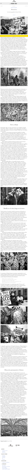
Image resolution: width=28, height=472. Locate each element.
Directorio (3, 452)
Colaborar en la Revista (5, 462)
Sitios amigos (4, 467)
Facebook (3, 457)
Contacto (3, 451)
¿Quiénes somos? (4, 450)
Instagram (3, 456)
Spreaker (3, 459)
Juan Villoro (14, 7)
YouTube (3, 455)
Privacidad (4, 465)
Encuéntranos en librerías (6, 466)
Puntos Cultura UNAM (6, 469)
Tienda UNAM (4, 468)
